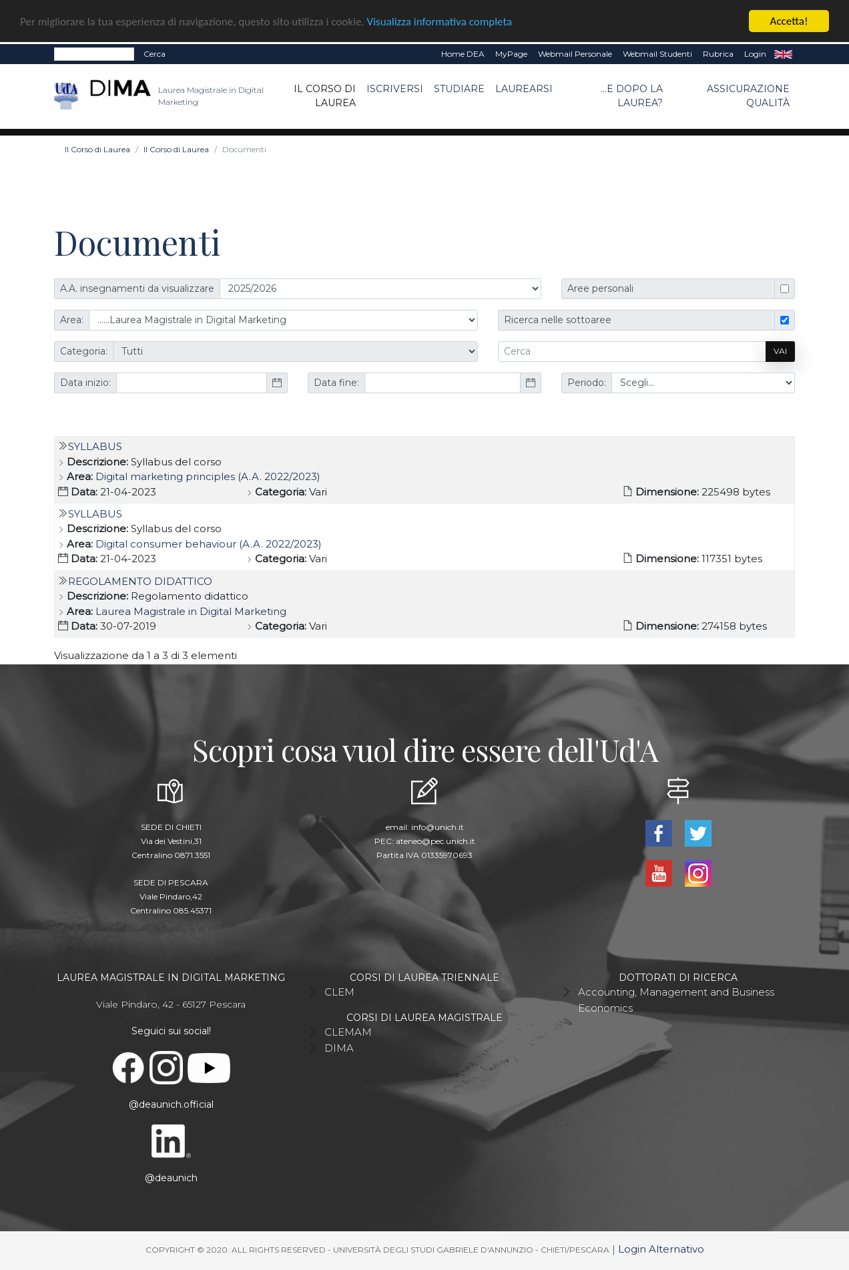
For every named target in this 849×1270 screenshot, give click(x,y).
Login (755, 54)
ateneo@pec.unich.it (435, 841)
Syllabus (95, 446)
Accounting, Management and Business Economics (676, 1000)
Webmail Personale (575, 54)
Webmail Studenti (657, 54)
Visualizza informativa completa (440, 22)
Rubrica (718, 54)
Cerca (155, 54)
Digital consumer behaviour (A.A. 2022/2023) (208, 544)
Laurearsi (524, 89)
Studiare (459, 89)
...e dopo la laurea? (632, 96)
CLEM (339, 992)
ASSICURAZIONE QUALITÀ (748, 96)
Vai (780, 351)
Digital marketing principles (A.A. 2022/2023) (207, 476)
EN (783, 54)
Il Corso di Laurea (325, 96)
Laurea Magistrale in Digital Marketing (190, 611)
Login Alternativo (661, 1249)
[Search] (94, 54)
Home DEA (463, 54)
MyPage (511, 54)
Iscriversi (394, 89)
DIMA (339, 1048)
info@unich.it (437, 827)
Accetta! (789, 21)
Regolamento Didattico (140, 581)
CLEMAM (348, 1032)
